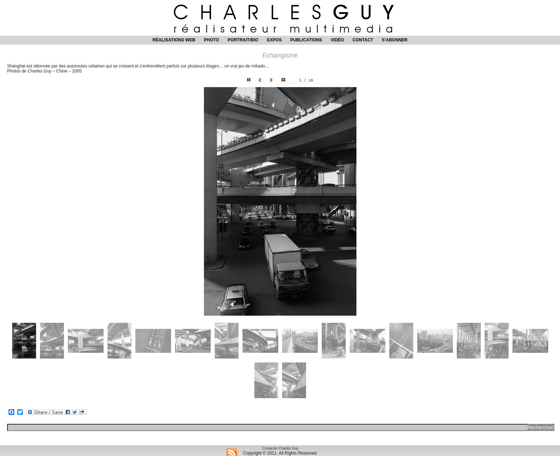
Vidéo (337, 39)
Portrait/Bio (243, 39)
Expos (274, 39)
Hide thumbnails (285, 80)
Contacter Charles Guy (280, 448)
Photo (211, 39)
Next (272, 80)
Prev (261, 80)
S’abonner (395, 39)
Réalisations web (173, 39)
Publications (306, 39)
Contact (362, 39)
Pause (249, 80)
